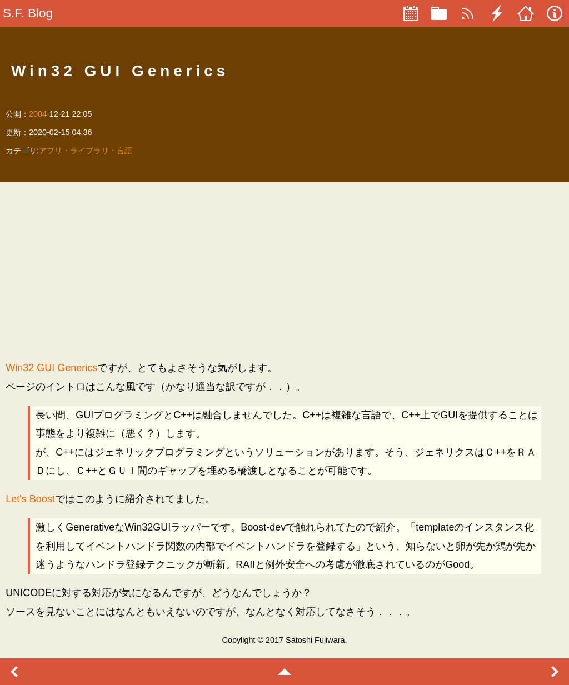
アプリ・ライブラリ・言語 (85, 150)
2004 (38, 113)
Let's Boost (30, 498)
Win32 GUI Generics (51, 367)
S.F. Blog (28, 13)
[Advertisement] (284, 271)
